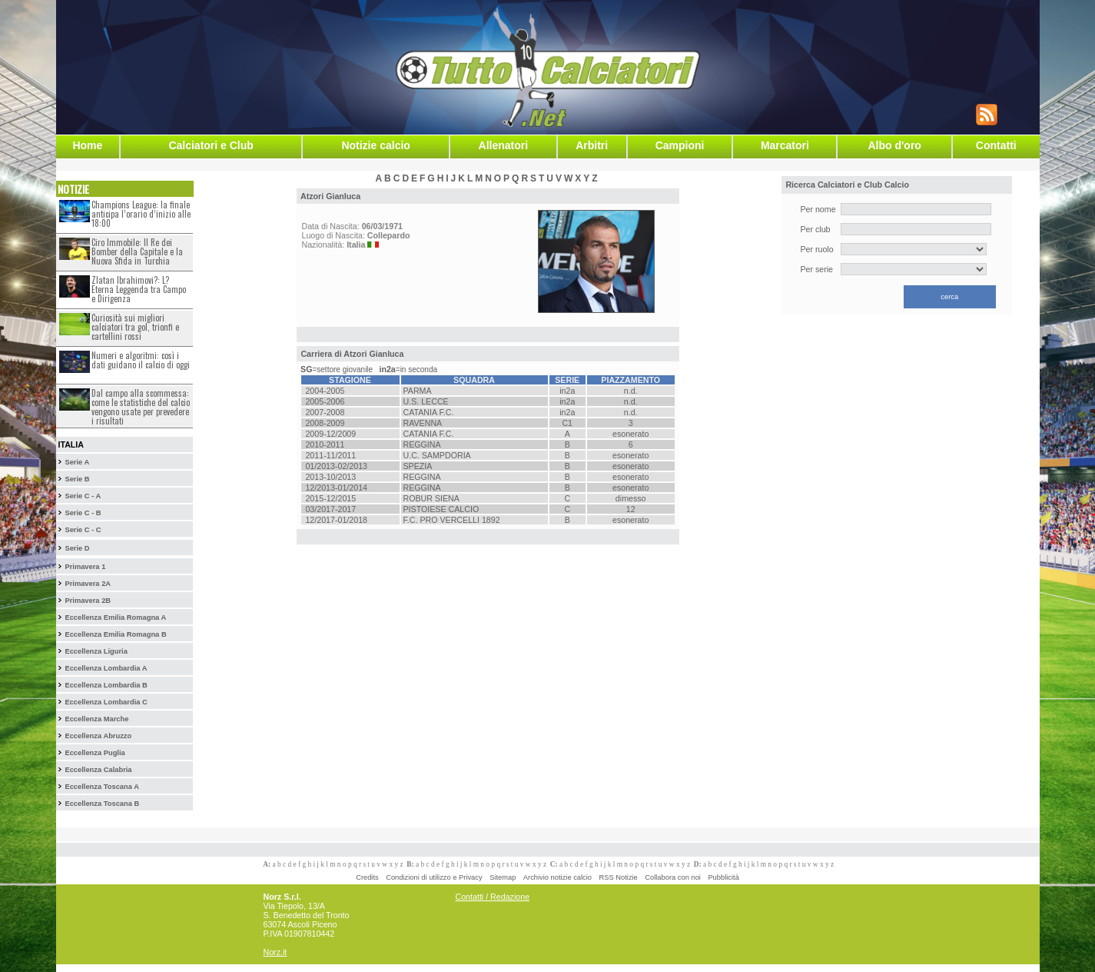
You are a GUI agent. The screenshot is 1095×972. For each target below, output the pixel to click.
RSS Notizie (618, 877)
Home (87, 145)
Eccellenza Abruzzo (98, 736)
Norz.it (275, 952)
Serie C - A (83, 496)
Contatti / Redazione (493, 896)
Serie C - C (83, 530)
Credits (367, 877)
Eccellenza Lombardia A (106, 668)
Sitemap (502, 877)
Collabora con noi (673, 877)
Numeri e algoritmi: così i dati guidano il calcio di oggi (140, 360)
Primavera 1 (85, 567)
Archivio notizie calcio (557, 877)
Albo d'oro (894, 145)
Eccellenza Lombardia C (106, 702)
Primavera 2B (88, 600)
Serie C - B (83, 513)
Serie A (77, 462)
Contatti (996, 145)
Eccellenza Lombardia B (106, 685)
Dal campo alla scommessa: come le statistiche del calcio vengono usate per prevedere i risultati (140, 406)
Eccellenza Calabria (98, 770)
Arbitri (592, 145)
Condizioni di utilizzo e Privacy (434, 877)
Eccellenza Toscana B (102, 803)
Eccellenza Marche (96, 719)
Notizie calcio (375, 145)
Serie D (77, 548)
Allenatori (504, 145)
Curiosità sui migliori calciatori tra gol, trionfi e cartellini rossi (135, 327)
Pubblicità (723, 877)
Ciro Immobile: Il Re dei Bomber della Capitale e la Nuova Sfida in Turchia (137, 251)
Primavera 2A (88, 584)
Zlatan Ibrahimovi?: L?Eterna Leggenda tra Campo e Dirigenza (138, 289)
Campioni (680, 145)
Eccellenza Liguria (96, 651)
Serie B (77, 479)
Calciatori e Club (210, 145)
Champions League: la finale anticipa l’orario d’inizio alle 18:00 (141, 214)
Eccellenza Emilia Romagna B (115, 634)
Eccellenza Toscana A (101, 787)
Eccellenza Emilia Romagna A (115, 617)
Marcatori (785, 145)
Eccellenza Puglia (94, 753)
